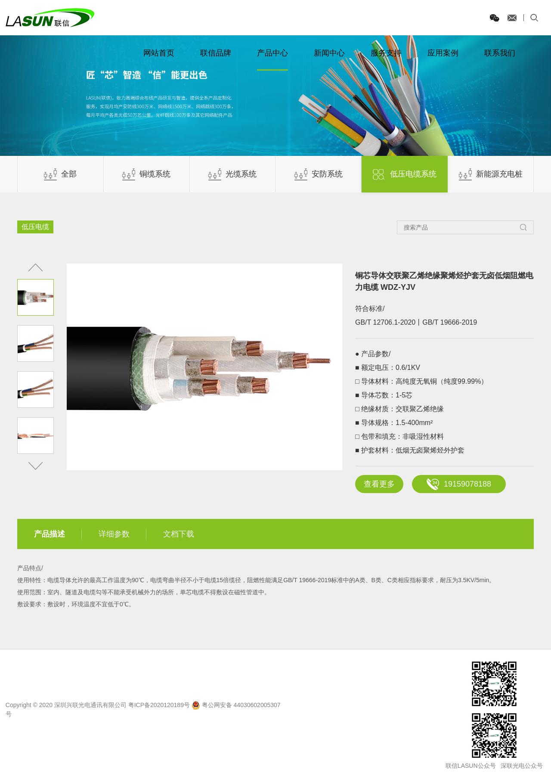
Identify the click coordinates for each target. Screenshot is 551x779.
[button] (35, 466)
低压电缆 (35, 226)
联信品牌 (215, 53)
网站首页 (158, 53)
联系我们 (499, 53)
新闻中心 (329, 53)
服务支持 (386, 53)
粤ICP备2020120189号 (159, 704)
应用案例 (442, 53)
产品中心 (272, 53)
